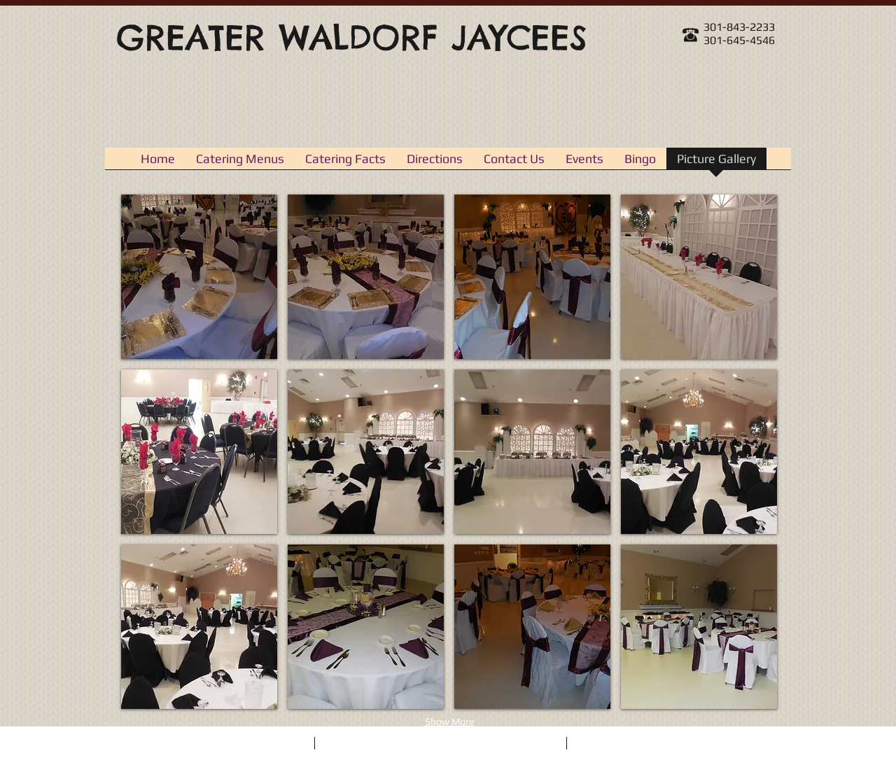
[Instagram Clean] (783, 742)
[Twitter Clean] (766, 742)
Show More (449, 721)
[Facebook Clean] (749, 742)
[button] (199, 277)
